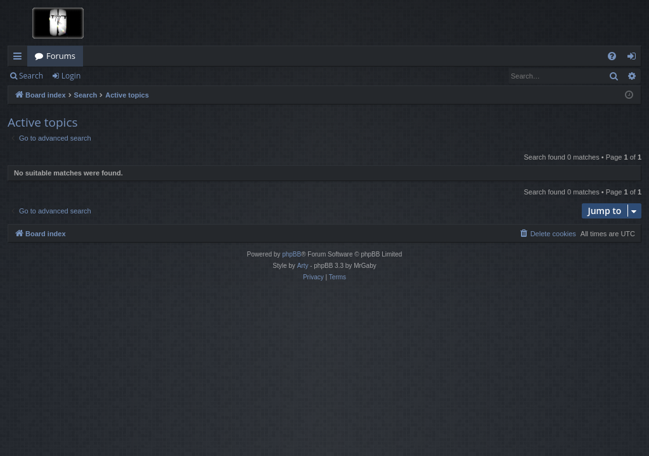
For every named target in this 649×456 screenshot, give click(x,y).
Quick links (20, 58)
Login (70, 75)
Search (31, 75)
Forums (60, 55)
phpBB (291, 254)
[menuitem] (612, 56)
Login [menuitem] (634, 58)
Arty (303, 265)
